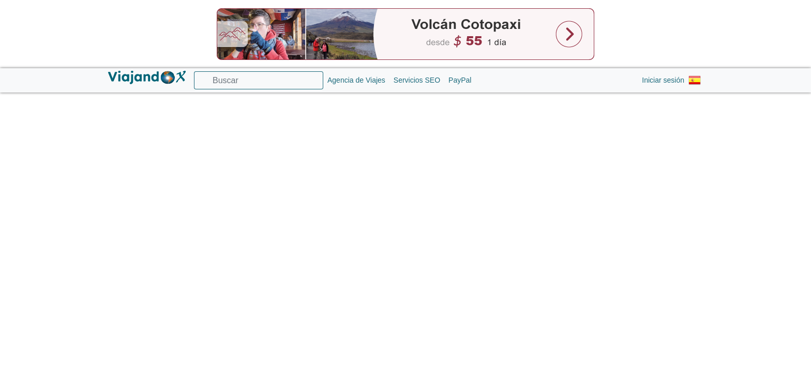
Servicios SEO (417, 80)
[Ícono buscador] (200, 80)
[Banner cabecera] (405, 33)
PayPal (459, 80)
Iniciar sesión (663, 80)
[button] (695, 80)
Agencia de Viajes (356, 80)
